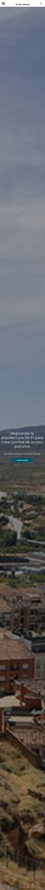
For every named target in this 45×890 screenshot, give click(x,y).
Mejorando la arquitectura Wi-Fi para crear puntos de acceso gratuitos (22, 440)
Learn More (22, 460)
